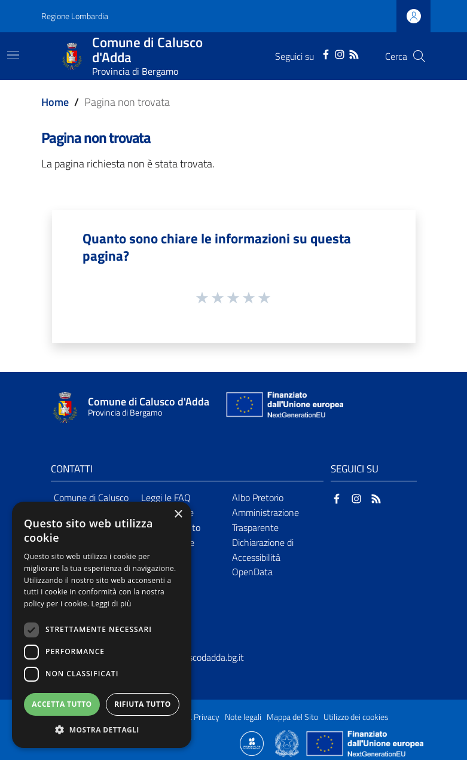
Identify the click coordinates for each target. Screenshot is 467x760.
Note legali (243, 717)
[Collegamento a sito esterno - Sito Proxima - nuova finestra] (252, 743)
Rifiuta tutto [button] (142, 704)
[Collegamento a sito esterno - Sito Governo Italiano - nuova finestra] (288, 743)
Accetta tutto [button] (61, 704)
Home (55, 102)
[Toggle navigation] (13, 55)
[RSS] (354, 53)
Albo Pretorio (257, 497)
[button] (101, 730)
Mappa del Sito (292, 717)
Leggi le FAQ (166, 497)
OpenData (252, 571)
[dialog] (101, 625)
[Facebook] (326, 53)
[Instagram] (340, 53)
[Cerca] (419, 56)
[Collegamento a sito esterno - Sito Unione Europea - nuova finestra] (283, 407)
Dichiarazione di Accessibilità (263, 549)
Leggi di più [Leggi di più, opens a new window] (111, 604)
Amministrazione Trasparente (265, 520)
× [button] (177, 514)
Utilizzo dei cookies (356, 717)
